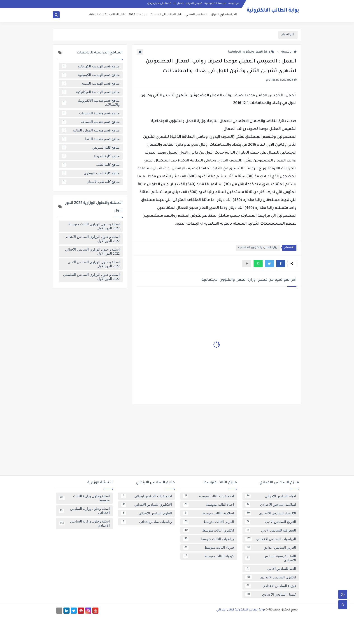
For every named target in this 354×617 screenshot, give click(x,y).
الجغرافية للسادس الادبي (270, 530)
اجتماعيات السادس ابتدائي (146, 496)
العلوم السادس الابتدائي (146, 513)
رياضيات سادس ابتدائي (146, 522)
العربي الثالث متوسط (208, 522)
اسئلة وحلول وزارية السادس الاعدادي (84, 523)
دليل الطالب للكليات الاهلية (107, 14)
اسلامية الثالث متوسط (208, 513)
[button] (280, 263)
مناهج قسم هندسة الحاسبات (91, 113)
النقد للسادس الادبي (270, 569)
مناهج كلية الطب (91, 165)
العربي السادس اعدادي (270, 548)
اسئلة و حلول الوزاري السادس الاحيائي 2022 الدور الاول (92, 251)
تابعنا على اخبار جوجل (159, 3)
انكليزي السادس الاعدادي (270, 577)
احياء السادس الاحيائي (270, 496)
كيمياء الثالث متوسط (208, 556)
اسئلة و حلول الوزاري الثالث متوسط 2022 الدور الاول (94, 226)
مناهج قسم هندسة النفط (91, 139)
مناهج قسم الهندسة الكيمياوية (91, 75)
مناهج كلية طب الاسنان (91, 182)
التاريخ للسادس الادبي (270, 522)
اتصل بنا (178, 3)
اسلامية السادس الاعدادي (270, 505)
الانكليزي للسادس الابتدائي (146, 505)
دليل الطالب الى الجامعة (166, 14)
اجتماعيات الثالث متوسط (208, 496)
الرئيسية (288, 52)
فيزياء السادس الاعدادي (270, 586)
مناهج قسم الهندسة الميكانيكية (91, 92)
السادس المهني (196, 14)
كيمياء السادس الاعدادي (270, 594)
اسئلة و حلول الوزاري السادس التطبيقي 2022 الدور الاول (91, 277)
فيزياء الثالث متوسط (208, 548)
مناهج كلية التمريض (91, 147)
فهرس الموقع (194, 3)
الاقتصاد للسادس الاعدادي (270, 513)
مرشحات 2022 (137, 14)
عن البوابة (234, 3)
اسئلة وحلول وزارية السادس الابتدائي (84, 511)
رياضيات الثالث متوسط (208, 539)
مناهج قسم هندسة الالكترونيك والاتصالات (91, 102)
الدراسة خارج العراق (224, 14)
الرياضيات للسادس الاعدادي (270, 539)
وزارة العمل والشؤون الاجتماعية (251, 52)
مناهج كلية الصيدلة (91, 156)
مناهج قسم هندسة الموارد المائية (91, 130)
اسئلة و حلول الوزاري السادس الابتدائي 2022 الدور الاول (92, 239)
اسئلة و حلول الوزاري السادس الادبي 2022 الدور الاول (94, 264)
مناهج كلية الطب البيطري (91, 173)
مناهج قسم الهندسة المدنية (91, 83)
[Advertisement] (177, 441)
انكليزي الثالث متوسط (208, 530)
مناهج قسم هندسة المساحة (91, 122)
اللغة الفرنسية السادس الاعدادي (270, 558)
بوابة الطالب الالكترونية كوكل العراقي (240, 610)
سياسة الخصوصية (215, 3)
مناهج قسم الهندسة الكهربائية (91, 66)
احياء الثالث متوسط (208, 505)
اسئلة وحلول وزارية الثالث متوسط (84, 498)
